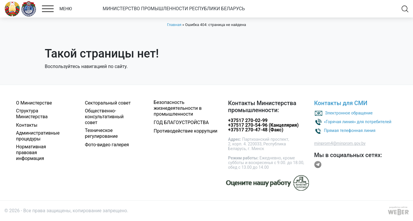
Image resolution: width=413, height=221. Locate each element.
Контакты (26, 125)
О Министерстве (34, 103)
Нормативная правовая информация (31, 152)
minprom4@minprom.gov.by (339, 143)
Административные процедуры (38, 136)
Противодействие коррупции (185, 131)
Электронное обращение (349, 112)
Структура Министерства (32, 113)
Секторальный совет (108, 103)
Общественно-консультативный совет (104, 116)
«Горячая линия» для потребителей (357, 121)
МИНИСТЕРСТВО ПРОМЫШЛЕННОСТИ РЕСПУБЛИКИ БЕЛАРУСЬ (174, 8)
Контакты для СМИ (341, 103)
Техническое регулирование (101, 133)
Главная (174, 24)
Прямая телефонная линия (349, 130)
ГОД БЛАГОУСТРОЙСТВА (181, 122)
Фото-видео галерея (107, 144)
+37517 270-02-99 (248, 120)
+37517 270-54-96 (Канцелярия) (263, 125)
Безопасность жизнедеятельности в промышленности (178, 108)
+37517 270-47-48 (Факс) (255, 130)
